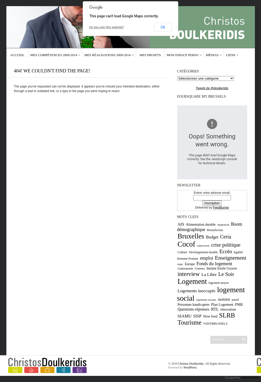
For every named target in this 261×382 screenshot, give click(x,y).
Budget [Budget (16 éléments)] (212, 237)
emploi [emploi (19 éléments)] (206, 258)
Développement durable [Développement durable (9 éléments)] (203, 252)
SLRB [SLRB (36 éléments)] (227, 315)
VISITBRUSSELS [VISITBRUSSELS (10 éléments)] (215, 323)
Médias (212, 55)
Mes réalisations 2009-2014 (107, 55)
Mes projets (150, 55)
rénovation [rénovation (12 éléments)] (228, 309)
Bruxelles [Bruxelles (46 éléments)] (191, 236)
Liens (230, 55)
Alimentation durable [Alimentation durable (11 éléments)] (200, 224)
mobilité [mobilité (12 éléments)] (224, 299)
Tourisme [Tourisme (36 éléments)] (190, 322)
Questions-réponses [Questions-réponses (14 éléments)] (194, 309)
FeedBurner (221, 207)
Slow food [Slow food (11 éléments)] (210, 316)
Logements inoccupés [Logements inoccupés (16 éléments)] (197, 290)
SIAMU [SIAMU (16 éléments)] (185, 316)
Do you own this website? (106, 27)
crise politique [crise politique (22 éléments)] (225, 245)
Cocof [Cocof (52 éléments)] (186, 244)
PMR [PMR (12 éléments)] (239, 304)
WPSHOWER (249, 377)
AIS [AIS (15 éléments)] (181, 224)
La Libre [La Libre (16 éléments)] (208, 274)
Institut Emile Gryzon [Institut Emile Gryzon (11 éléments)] (221, 268)
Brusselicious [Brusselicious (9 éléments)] (215, 230)
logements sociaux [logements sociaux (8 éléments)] (206, 299)
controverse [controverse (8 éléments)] (203, 245)
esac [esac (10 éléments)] (180, 264)
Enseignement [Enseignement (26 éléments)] (230, 258)
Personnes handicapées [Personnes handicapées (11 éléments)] (194, 305)
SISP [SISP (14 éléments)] (197, 316)
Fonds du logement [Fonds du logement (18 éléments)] (214, 263)
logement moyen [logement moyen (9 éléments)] (218, 283)
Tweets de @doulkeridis (212, 88)
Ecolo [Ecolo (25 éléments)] (225, 251)
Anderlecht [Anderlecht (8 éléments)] (223, 224)
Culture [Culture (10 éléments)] (182, 252)
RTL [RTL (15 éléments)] (215, 309)
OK (163, 27)
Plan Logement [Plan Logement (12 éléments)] (222, 304)
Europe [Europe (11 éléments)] (190, 264)
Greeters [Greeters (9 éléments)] (200, 268)
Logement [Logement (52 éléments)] (192, 281)
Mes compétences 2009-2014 (53, 55)
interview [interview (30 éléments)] (189, 274)
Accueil (17, 55)
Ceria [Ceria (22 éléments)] (225, 236)
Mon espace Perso (183, 55)
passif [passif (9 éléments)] (235, 299)
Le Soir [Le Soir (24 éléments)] (226, 274)
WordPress (190, 367)
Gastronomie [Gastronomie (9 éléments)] (185, 268)
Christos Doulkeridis (191, 363)
